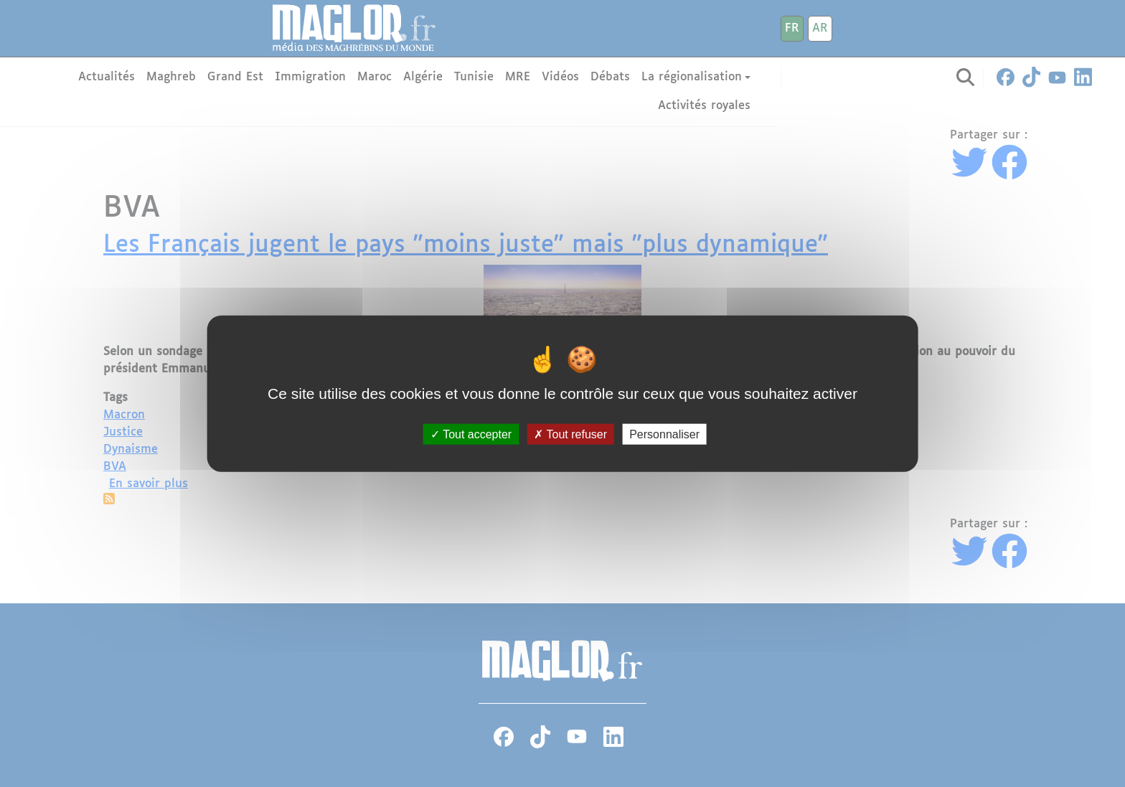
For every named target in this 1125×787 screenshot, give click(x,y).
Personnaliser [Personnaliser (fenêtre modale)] (664, 434)
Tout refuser (570, 434)
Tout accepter (471, 434)
